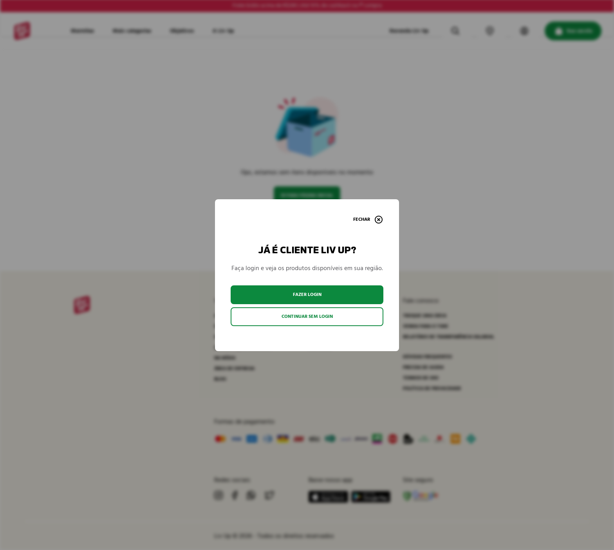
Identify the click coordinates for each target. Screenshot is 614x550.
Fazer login (307, 294)
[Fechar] (367, 219)
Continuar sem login (307, 316)
